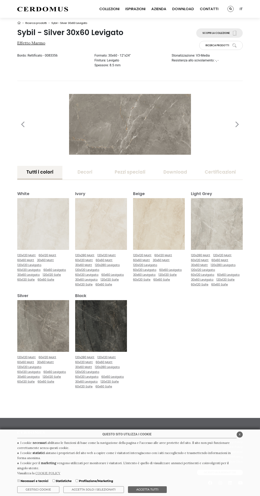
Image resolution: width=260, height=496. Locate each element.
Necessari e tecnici (34, 481)
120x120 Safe (52, 275)
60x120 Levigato (29, 270)
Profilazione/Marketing (96, 481)
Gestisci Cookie (38, 489)
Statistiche (64, 481)
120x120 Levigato (29, 265)
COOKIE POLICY (47, 473)
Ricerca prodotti (36, 23)
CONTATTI (209, 8)
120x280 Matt (84, 255)
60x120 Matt (47, 255)
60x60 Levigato (54, 270)
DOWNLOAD (183, 8)
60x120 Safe (26, 279)
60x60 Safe (46, 279)
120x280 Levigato (107, 265)
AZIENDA (158, 8)
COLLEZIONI (109, 8)
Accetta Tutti (147, 489)
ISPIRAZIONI (135, 8)
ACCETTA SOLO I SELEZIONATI (94, 489)
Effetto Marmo (31, 42)
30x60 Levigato (28, 275)
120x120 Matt (26, 255)
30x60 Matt (45, 260)
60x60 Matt (25, 260)
